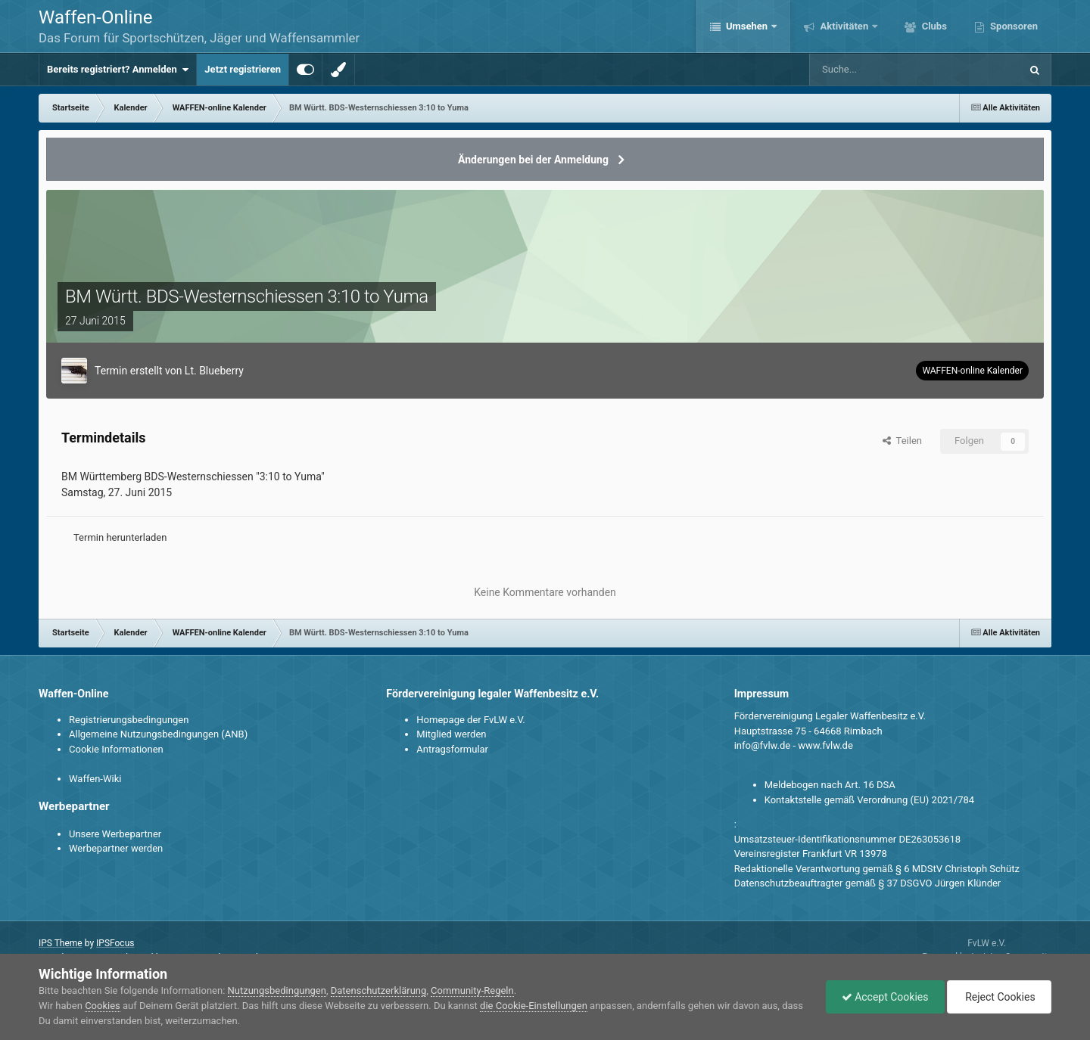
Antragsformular (452, 749)
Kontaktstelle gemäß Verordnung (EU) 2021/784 (869, 800)
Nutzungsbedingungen (277, 990)
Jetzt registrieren (242, 69)
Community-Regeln (472, 990)
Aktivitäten (844, 26)
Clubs (932, 26)
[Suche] (871, 69)
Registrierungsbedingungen (128, 719)
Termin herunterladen (120, 537)
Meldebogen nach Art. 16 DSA (830, 784)
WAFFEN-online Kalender (972, 370)
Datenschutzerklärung (379, 990)
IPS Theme (61, 943)
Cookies (102, 1005)
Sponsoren (1013, 26)
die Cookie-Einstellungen (533, 1005)
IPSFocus (115, 943)
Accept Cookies (885, 997)
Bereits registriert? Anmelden (117, 69)
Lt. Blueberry (214, 371)
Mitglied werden (451, 734)
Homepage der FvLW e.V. (470, 719)
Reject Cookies (999, 997)
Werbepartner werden (116, 848)
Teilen (902, 440)
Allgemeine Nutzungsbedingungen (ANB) (158, 734)
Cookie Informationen (116, 749)
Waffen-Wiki (95, 778)
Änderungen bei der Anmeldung (533, 160)
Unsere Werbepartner (115, 834)
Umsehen (747, 26)
